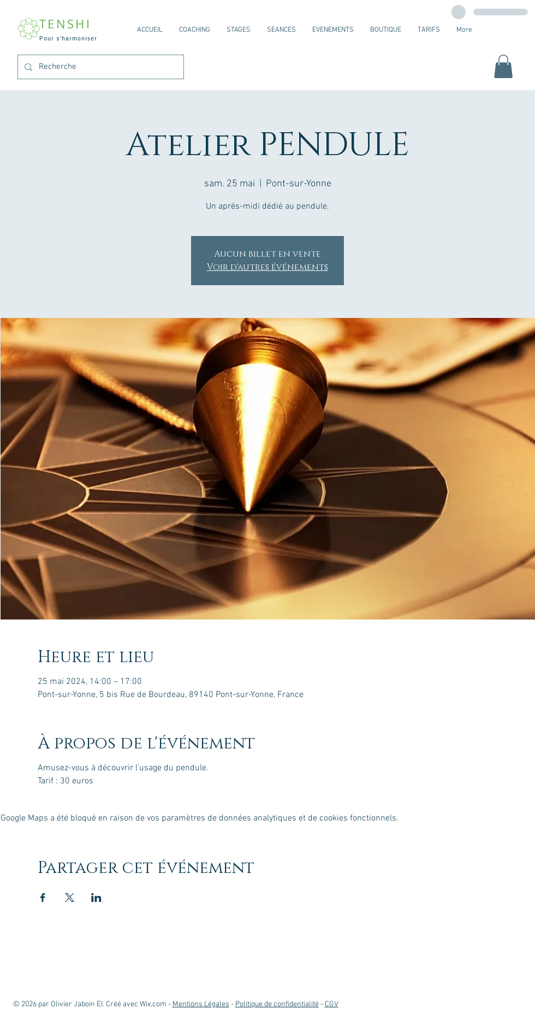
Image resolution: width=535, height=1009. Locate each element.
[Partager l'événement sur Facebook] (43, 897)
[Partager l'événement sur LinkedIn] (96, 897)
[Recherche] (99, 67)
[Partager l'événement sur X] (69, 897)
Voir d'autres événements (267, 267)
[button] (503, 66)
